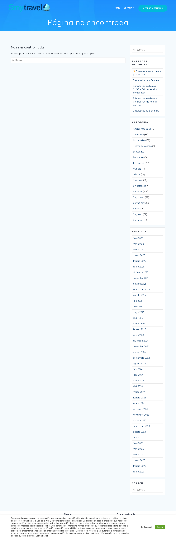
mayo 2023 (138, 449)
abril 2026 (138, 249)
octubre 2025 (139, 283)
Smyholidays (139, 203)
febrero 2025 (139, 329)
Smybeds (137, 191)
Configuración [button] (146, 527)
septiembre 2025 (141, 289)
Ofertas (136, 174)
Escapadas (138, 151)
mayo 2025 (138, 312)
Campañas (138, 134)
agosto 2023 (139, 432)
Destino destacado (142, 146)
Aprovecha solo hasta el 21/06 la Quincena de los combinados (145, 89)
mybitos (137, 168)
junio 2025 (138, 306)
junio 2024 (138, 375)
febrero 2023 (139, 466)
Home (117, 8)
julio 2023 (137, 437)
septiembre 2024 (141, 358)
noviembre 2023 (141, 414)
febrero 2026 (139, 261)
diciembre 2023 (140, 409)
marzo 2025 (139, 323)
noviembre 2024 (141, 346)
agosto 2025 (139, 295)
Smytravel (138, 220)
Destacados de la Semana (146, 80)
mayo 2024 (138, 380)
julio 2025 (137, 301)
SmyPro (137, 208)
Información (139, 163)
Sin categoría (139, 186)
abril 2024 (138, 386)
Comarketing (139, 140)
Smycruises (139, 197)
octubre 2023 (139, 420)
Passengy (138, 180)
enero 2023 (138, 471)
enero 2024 (138, 403)
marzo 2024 (139, 392)
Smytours (138, 214)
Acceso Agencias (153, 8)
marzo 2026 (139, 255)
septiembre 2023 (141, 426)
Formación (138, 157)
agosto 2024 (139, 363)
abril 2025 (138, 318)
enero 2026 (138, 266)
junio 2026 (138, 238)
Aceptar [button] (160, 527)
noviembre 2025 (141, 278)
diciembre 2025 (140, 272)
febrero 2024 (139, 397)
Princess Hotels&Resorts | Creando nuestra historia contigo (145, 101)
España (128, 8)
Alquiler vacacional (142, 129)
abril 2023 (138, 454)
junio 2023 (138, 443)
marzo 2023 (139, 460)
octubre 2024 (139, 352)
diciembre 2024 (140, 340)
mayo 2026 (138, 244)
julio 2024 (137, 369)
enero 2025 (138, 335)
